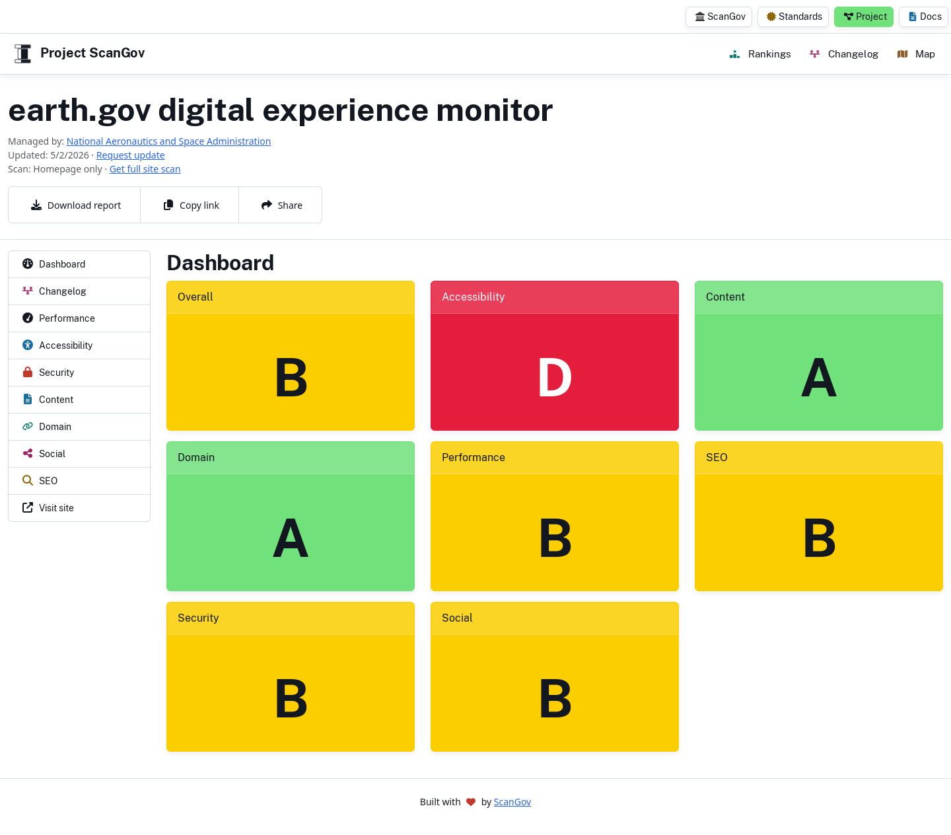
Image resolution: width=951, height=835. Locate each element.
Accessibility (473, 297)
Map (916, 53)
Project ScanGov (78, 53)
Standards (794, 16)
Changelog (844, 53)
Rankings (760, 53)
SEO (717, 457)
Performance (473, 457)
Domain (196, 457)
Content (725, 297)
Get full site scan (145, 169)
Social (457, 618)
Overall (195, 297)
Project (865, 16)
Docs (925, 16)
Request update (130, 155)
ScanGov (720, 16)
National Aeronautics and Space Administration (169, 141)
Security (198, 618)
